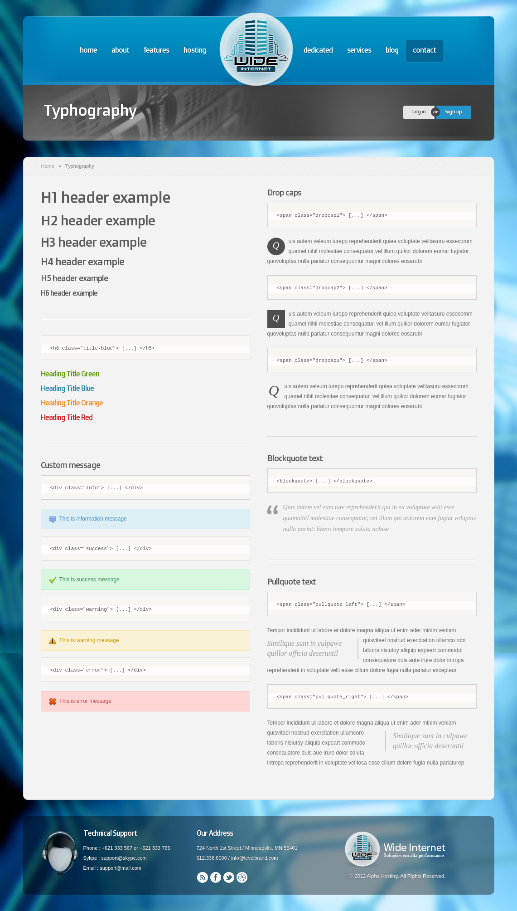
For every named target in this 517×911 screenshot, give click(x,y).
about (120, 49)
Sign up (453, 111)
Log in (419, 111)
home (88, 49)
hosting (195, 49)
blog (392, 49)
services (359, 49)
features (156, 49)
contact (424, 49)
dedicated (318, 49)
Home (47, 166)
